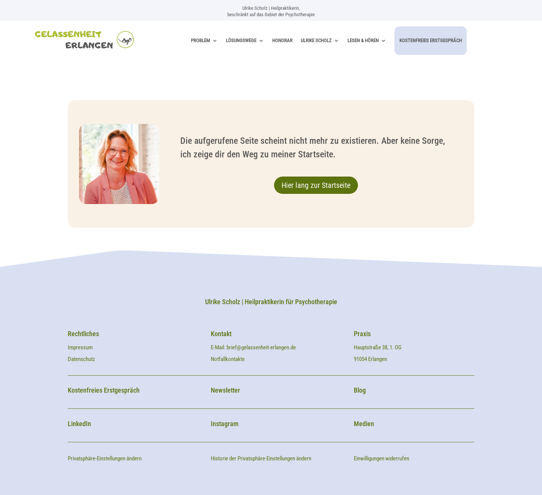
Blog (360, 390)
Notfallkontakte (228, 359)
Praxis (362, 334)
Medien (364, 424)
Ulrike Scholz (316, 40)
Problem (200, 40)
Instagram (224, 424)
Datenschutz (81, 359)
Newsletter (225, 390)
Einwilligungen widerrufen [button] (381, 458)
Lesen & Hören (363, 40)
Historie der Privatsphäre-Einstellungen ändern (261, 458)
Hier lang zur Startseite (316, 185)
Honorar (282, 40)
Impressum (81, 347)
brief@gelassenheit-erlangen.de (261, 347)
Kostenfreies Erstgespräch (430, 40)
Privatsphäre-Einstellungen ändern (105, 458)
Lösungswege (241, 40)
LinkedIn (79, 424)
